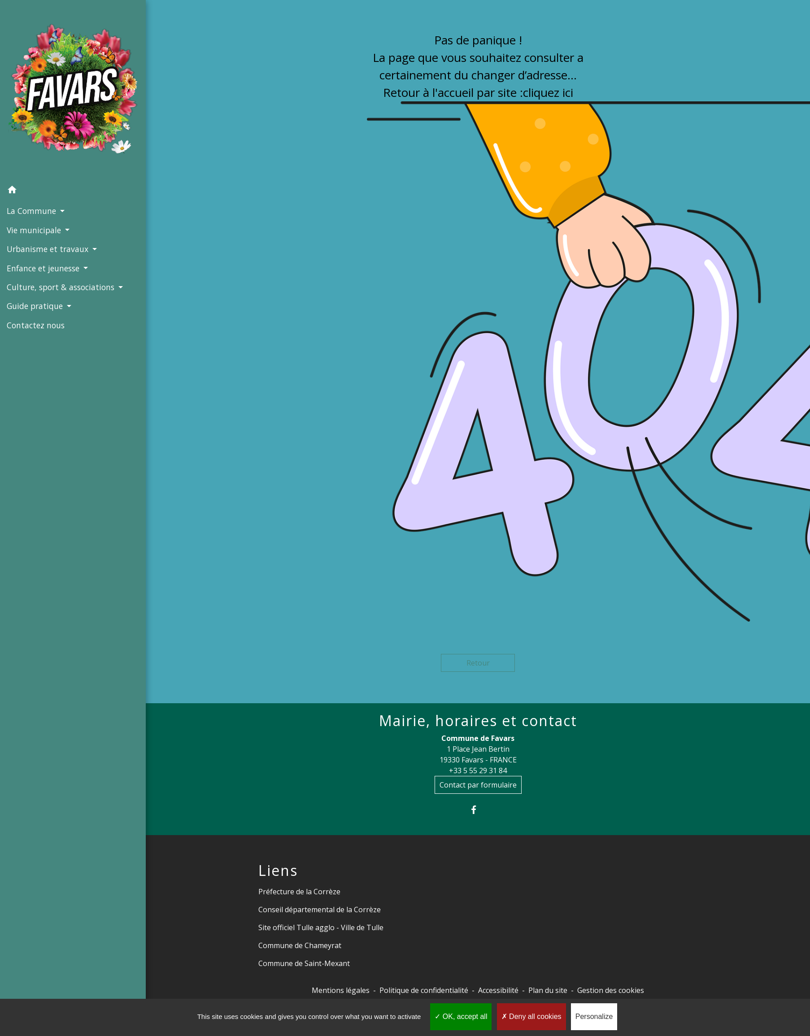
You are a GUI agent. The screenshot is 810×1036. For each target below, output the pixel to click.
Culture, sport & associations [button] (62, 287)
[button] (73, 191)
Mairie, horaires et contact (478, 720)
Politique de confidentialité (423, 990)
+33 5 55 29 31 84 (478, 770)
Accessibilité (498, 990)
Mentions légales (341, 990)
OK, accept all (461, 1016)
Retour (478, 663)
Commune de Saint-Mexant (304, 963)
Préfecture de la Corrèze (299, 892)
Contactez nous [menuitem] (36, 325)
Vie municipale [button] (35, 230)
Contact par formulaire (478, 785)
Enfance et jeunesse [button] (44, 268)
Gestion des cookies (610, 990)
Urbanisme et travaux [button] (49, 249)
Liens (278, 870)
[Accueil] (73, 90)
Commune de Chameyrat (299, 945)
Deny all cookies (531, 1016)
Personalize (594, 1016)
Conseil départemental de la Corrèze (319, 909)
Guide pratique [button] (36, 305)
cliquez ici (548, 92)
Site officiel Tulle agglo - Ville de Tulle (320, 927)
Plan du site (547, 990)
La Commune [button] (32, 210)
